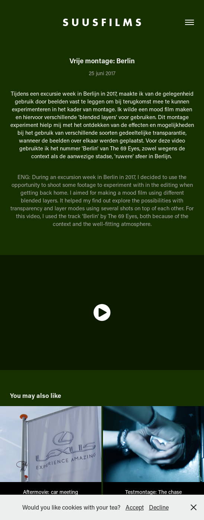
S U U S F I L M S (102, 22)
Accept (135, 507)
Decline (159, 507)
